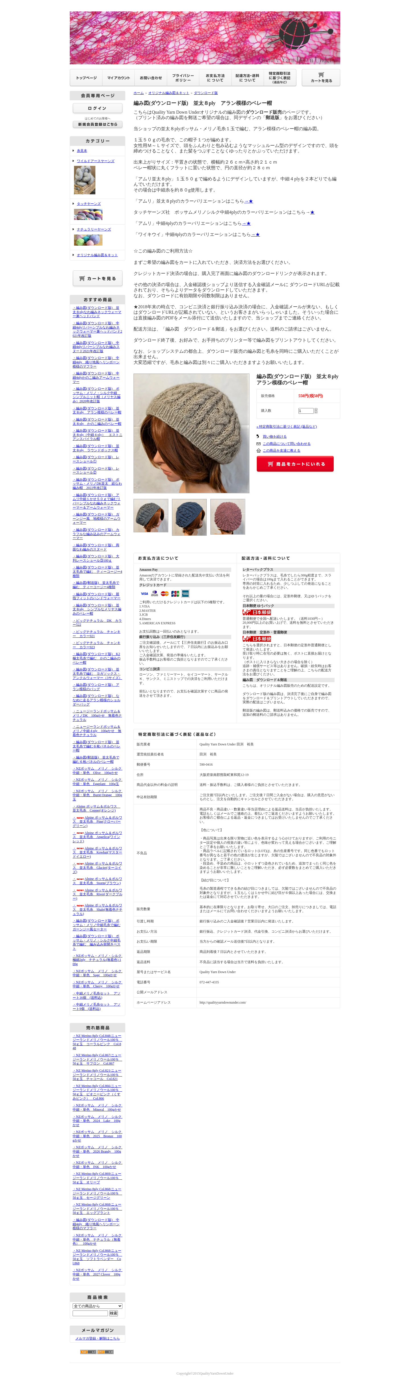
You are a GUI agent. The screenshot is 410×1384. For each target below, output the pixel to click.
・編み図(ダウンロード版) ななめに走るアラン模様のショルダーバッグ (96, 700)
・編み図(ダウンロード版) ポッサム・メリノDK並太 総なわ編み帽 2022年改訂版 (97, 484)
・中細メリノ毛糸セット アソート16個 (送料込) (96, 995)
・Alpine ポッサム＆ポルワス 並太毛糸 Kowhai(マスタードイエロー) (97, 852)
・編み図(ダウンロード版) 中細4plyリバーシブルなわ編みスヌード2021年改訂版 (96, 347)
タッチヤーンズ (97, 211)
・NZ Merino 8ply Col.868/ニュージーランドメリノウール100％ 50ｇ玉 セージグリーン (97, 1193)
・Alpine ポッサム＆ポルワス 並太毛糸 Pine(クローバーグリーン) (97, 822)
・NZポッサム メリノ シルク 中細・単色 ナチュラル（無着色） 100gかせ (99, 1239)
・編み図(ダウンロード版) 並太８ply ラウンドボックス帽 (96, 448)
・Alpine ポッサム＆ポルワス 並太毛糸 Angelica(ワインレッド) (97, 837)
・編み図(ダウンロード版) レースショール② (96, 470)
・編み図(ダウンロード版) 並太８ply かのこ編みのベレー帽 (97, 421)
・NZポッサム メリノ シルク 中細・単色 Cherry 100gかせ (99, 984)
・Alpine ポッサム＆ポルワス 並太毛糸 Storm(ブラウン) (97, 881)
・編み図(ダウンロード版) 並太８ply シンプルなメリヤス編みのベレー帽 (97, 609)
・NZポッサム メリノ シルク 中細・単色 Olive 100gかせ (99, 771)
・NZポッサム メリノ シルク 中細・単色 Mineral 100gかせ (99, 1107)
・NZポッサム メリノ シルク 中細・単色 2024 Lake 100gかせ (99, 1121)
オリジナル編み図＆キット (97, 255)
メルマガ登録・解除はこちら (97, 1338)
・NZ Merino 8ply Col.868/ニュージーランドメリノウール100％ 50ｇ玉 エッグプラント (97, 1208)
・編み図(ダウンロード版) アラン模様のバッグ (96, 687)
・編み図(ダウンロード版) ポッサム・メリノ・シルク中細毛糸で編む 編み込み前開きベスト (96, 942)
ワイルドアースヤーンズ (97, 177)
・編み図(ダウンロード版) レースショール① (96, 459)
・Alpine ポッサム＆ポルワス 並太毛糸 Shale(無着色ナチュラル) (97, 909)
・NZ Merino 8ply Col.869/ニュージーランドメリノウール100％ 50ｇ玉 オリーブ (97, 1178)
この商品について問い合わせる (287, 444)
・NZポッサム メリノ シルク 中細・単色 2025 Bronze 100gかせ (99, 1136)
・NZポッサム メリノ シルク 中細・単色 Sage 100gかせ (99, 973)
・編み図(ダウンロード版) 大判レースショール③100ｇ (96, 558)
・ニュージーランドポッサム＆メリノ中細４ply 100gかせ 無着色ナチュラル (97, 731)
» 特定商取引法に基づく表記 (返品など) (287, 427)
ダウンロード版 (206, 93)
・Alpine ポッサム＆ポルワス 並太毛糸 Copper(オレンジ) (96, 808)
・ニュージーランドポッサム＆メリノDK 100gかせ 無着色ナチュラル (97, 715)
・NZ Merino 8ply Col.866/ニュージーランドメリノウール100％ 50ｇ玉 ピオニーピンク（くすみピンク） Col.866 (97, 1092)
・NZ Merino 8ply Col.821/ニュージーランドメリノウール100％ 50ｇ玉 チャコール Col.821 (97, 1075)
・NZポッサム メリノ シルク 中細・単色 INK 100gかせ (99, 1165)
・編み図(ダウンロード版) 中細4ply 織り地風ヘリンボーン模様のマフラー (96, 362)
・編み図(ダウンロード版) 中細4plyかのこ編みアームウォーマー (96, 377)
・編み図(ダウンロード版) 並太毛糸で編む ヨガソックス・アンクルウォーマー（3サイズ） (97, 673)
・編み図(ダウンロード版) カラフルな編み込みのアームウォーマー (96, 534)
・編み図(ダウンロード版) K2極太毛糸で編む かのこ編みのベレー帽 (96, 658)
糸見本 (82, 151)
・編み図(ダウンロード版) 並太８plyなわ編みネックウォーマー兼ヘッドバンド (97, 312)
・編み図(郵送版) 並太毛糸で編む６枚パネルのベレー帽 (96, 759)
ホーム (139, 93)
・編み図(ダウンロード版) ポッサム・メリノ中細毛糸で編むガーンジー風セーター (96, 925)
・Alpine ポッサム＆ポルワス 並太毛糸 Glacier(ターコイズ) (97, 867)
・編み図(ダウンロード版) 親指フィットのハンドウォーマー (96, 596)
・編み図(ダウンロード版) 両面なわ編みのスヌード (96, 547)
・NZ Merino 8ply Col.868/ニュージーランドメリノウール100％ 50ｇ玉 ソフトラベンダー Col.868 (97, 1257)
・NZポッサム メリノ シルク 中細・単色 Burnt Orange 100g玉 (99, 795)
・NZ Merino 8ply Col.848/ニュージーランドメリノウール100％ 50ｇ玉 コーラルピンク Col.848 (97, 1042)
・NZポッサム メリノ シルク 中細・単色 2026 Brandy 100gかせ (99, 1151)
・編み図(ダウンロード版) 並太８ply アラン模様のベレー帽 (97, 410)
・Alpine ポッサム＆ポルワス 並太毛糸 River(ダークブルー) (97, 894)
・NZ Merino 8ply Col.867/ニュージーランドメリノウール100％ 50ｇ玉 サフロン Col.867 (97, 1059)
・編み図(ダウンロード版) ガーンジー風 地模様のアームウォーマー (96, 518)
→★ (248, 201)
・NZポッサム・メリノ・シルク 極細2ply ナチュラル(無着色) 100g (99, 960)
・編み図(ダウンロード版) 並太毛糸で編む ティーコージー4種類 (97, 571)
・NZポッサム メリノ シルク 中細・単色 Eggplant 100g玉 (99, 782)
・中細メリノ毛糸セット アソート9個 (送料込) (96, 1006)
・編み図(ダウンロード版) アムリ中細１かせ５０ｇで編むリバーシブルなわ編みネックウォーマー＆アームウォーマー (96, 501)
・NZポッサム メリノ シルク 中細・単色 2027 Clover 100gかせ (99, 1274)
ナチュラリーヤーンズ (97, 237)
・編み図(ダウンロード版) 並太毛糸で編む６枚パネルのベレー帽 (96, 746)
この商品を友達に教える (281, 450)
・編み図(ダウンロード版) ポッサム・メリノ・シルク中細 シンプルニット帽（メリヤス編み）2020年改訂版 (96, 395)
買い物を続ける (275, 437)
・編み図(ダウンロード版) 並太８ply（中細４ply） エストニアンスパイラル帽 (97, 435)
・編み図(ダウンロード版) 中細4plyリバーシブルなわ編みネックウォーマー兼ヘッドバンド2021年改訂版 (97, 329)
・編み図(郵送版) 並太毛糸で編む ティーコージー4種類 (96, 585)
